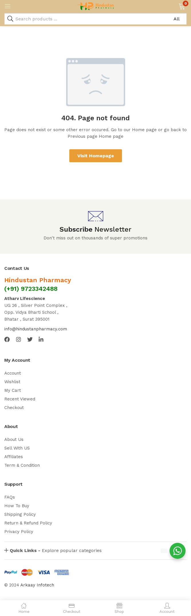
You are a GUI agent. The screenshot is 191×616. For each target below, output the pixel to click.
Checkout (14, 407)
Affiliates (13, 456)
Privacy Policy (18, 531)
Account (12, 373)
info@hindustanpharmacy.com (35, 329)
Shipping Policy (20, 514)
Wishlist (12, 381)
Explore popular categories (56, 550)
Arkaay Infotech (37, 585)
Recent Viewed (19, 399)
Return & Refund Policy (28, 523)
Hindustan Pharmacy (37, 280)
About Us (13, 439)
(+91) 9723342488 (31, 288)
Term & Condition (22, 465)
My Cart (12, 390)
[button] (181, 5)
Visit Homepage (95, 155)
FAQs (9, 497)
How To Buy (16, 505)
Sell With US (17, 448)
